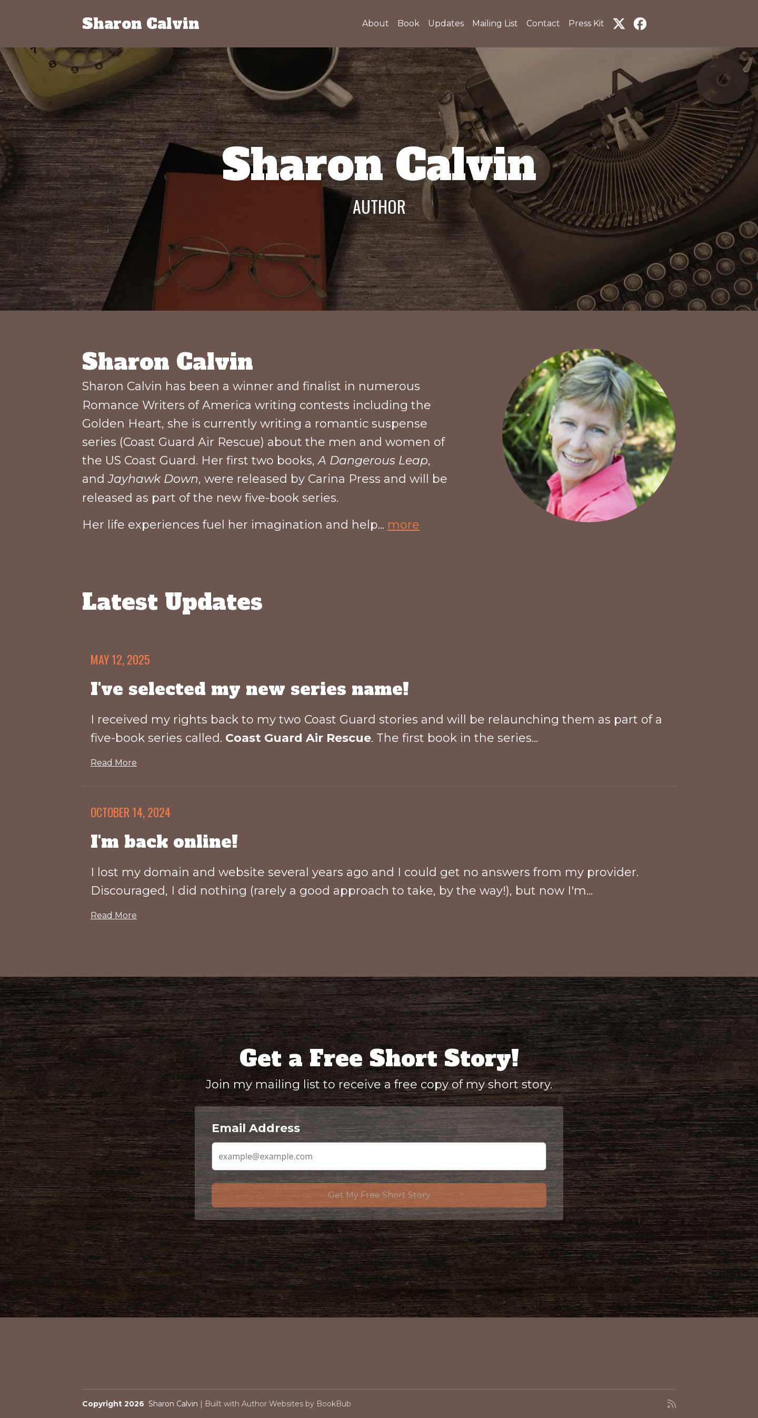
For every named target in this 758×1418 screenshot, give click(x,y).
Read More (114, 763)
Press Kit (586, 23)
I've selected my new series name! (250, 689)
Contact (543, 23)
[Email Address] (379, 1156)
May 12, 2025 (120, 659)
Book (408, 23)
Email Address (256, 1128)
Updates (446, 23)
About (375, 23)
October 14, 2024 (131, 812)
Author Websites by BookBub (296, 1404)
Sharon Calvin (141, 24)
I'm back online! (164, 842)
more (403, 525)
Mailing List (495, 23)
